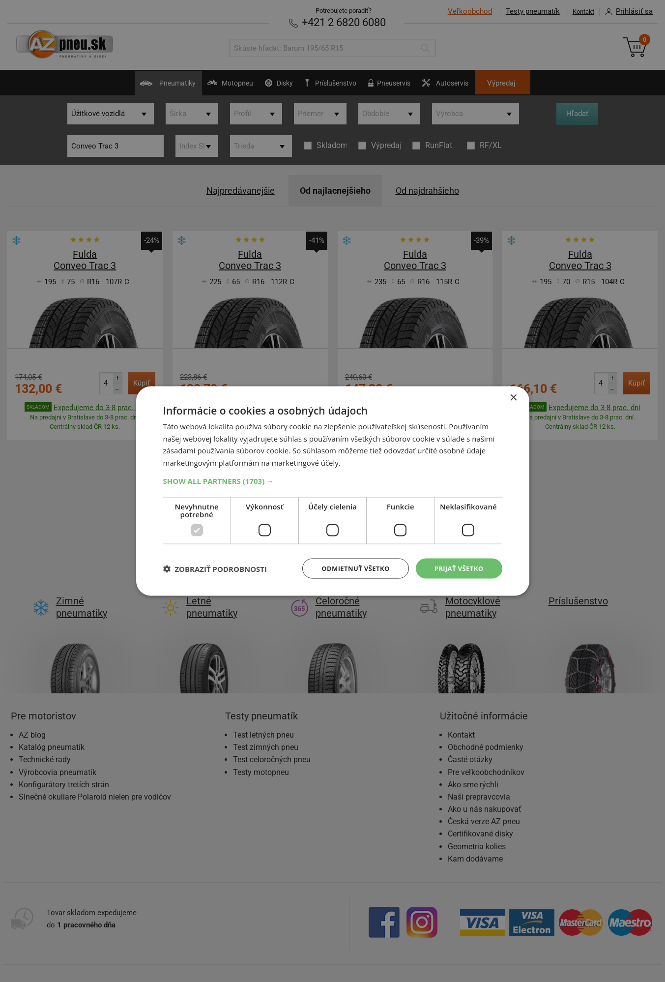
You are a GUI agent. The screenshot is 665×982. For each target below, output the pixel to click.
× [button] (513, 396)
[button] (332, 480)
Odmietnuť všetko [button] (349, 568)
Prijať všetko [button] (457, 568)
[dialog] (332, 490)
